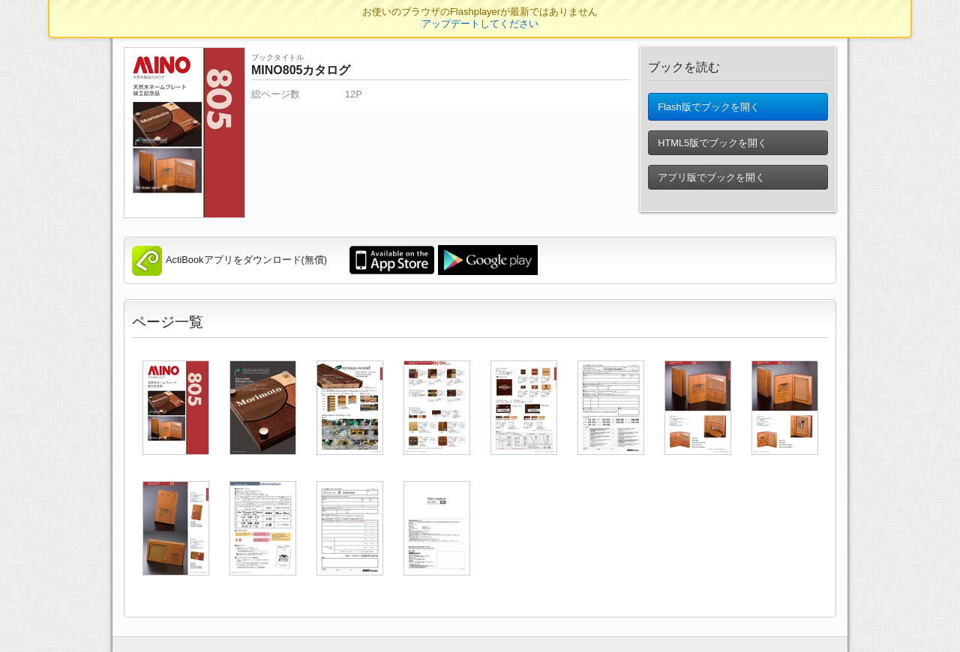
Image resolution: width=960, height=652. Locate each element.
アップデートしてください (480, 23)
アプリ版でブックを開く (711, 183)
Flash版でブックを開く (708, 109)
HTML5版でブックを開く (712, 148)
